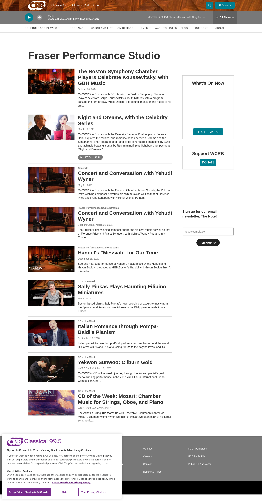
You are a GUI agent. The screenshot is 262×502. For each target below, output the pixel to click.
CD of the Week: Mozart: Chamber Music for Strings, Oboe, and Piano (120, 406)
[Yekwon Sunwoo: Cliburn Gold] (51, 376)
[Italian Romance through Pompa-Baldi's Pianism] (51, 340)
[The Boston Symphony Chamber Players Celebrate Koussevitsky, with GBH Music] (51, 89)
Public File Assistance (199, 471)
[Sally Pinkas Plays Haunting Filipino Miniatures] (51, 300)
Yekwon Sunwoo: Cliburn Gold (115, 369)
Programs (75, 35)
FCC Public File (196, 464)
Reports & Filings (152, 479)
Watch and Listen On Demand (112, 35)
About (219, 35)
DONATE (208, 170)
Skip (64, 492)
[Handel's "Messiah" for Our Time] (51, 267)
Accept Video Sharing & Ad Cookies (29, 492)
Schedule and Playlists (42, 35)
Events (146, 35)
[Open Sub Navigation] (63, 35)
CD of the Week (86, 288)
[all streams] (225, 25)
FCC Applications (197, 456)
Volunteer (148, 456)
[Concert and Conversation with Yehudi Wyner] (51, 187)
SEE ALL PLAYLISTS (208, 139)
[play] (29, 25)
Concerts (83, 175)
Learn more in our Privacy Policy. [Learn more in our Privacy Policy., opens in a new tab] (71, 482)
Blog (184, 35)
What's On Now (208, 90)
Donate (228, 9)
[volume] (39, 25)
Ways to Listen (166, 35)
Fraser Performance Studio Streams (98, 215)
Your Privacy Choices (93, 492)
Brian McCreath (86, 232)
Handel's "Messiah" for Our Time (118, 260)
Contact (147, 471)
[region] (62, 466)
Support (201, 35)
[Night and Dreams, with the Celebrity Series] (51, 135)
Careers (147, 464)
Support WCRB (208, 160)
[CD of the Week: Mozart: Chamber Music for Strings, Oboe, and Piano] (51, 410)
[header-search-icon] (211, 9)
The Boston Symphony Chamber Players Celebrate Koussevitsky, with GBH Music (123, 85)
